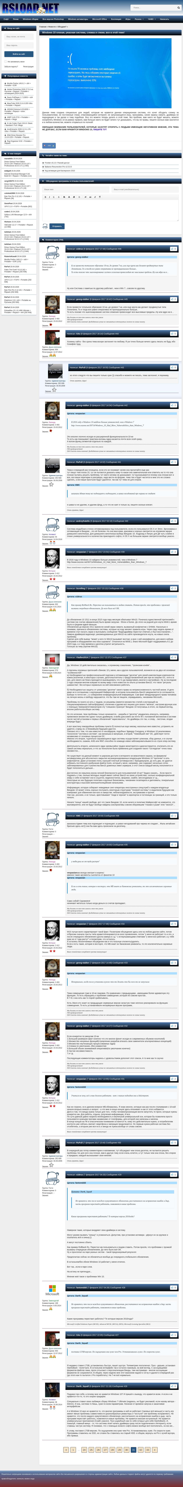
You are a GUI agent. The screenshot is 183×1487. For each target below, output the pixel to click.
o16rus (79, 249)
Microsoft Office (99, 19)
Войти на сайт (19, 54)
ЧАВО (150, 19)
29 (119, 1450)
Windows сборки (30, 19)
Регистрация (28, 67)
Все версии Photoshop (53, 19)
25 (91, 1450)
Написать (164, 19)
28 (112, 1450)
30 (126, 1450)
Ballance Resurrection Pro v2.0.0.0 (58, 167)
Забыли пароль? (11, 67)
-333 (49, 146)
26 (98, 1450)
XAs (78, 334)
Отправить (57, 226)
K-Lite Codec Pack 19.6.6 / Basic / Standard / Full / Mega (18, 124)
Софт (6, 19)
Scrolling (80, 588)
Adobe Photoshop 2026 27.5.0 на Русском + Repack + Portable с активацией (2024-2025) (19, 91)
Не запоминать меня (16, 62)
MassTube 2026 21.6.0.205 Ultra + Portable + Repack (18, 104)
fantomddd (81, 1287)
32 (140, 1450)
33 (147, 1450)
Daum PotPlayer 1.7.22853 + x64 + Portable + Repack (19, 98)
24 (84, 1450)
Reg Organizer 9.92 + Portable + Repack (18, 142)
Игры (128, 19)
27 (105, 1450)
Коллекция (116, 19)
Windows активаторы (78, 19)
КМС (78, 816)
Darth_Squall (82, 1386)
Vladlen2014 (82, 657)
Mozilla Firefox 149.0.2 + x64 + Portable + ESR (18, 84)
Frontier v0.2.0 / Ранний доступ (57, 163)
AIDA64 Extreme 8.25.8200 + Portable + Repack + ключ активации (17, 111)
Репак (15, 19)
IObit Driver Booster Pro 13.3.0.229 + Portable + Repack (17, 136)
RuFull (82, 367)
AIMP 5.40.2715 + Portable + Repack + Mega (17, 118)
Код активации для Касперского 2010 (60, 171)
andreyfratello (83, 521)
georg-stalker (82, 299)
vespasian (81, 552)
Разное (138, 19)
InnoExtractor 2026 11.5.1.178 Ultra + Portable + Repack (17, 130)
